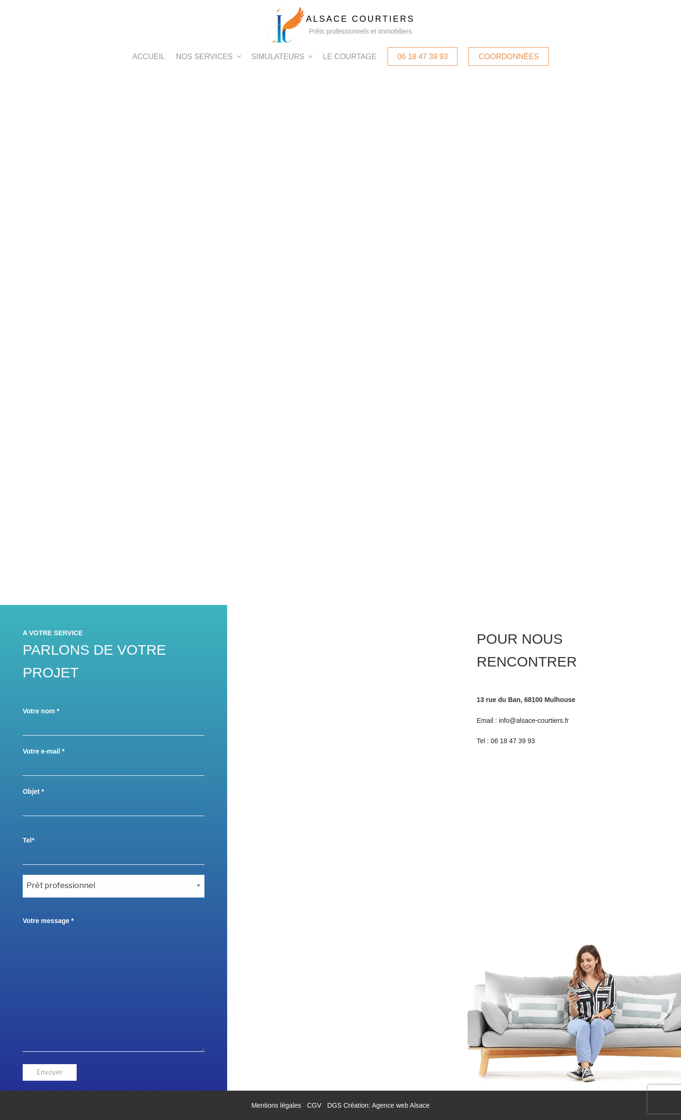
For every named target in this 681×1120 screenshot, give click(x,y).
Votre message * (113, 984)
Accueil (148, 57)
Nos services (209, 57)
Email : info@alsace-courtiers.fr (523, 720)
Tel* (113, 850)
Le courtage (349, 57)
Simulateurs (283, 57)
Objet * (113, 802)
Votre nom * (113, 721)
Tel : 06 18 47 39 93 (506, 741)
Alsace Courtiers (360, 19)
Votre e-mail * (113, 761)
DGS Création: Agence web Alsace (378, 1105)
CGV (314, 1105)
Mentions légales (276, 1105)
